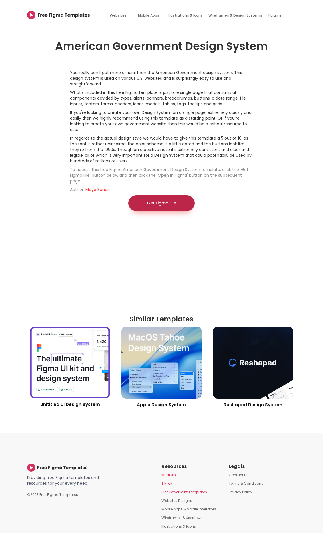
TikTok (167, 483)
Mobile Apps (148, 15)
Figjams (275, 15)
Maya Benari (97, 189)
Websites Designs (177, 500)
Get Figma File (161, 203)
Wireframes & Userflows (182, 517)
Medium (169, 474)
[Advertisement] (161, 262)
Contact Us (238, 474)
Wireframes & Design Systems (235, 15)
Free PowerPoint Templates (184, 492)
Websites (118, 15)
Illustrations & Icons (185, 15)
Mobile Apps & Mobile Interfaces (189, 509)
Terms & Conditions (246, 483)
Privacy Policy (240, 492)
